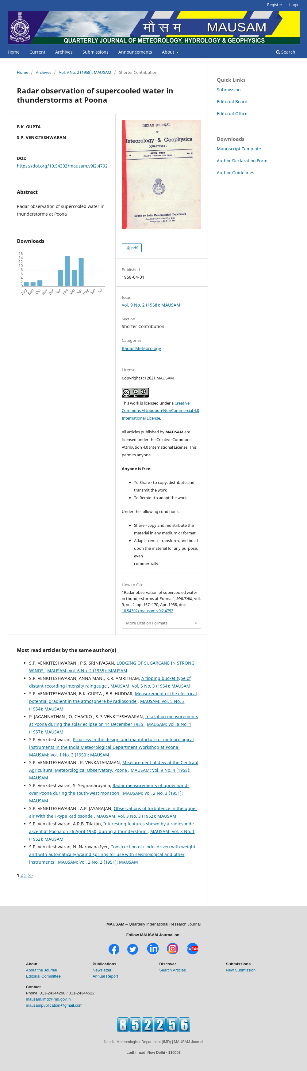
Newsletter (102, 970)
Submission (229, 89)
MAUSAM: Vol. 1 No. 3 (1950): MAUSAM (69, 755)
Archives (64, 52)
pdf (133, 248)
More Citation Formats (146, 623)
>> (30, 875)
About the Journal (41, 970)
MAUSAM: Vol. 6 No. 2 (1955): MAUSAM (87, 670)
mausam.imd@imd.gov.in (48, 999)
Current (37, 52)
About (168, 52)
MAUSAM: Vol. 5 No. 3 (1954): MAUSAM (150, 686)
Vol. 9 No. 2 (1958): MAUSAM (85, 72)
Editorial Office (232, 113)
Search (285, 52)
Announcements (135, 52)
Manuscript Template (239, 149)
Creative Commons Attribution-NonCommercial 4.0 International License (160, 410)
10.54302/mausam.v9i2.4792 (147, 610)
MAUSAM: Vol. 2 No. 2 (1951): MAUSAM (98, 862)
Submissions (96, 52)
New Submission (240, 970)
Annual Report (105, 976)
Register (274, 4)
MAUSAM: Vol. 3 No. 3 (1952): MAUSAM (136, 816)
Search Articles (172, 970)
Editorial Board (232, 101)
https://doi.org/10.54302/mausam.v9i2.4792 (62, 166)
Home (14, 52)
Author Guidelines (235, 172)
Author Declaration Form (242, 161)
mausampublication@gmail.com (54, 1005)
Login (294, 4)
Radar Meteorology (141, 348)
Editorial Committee (43, 976)
